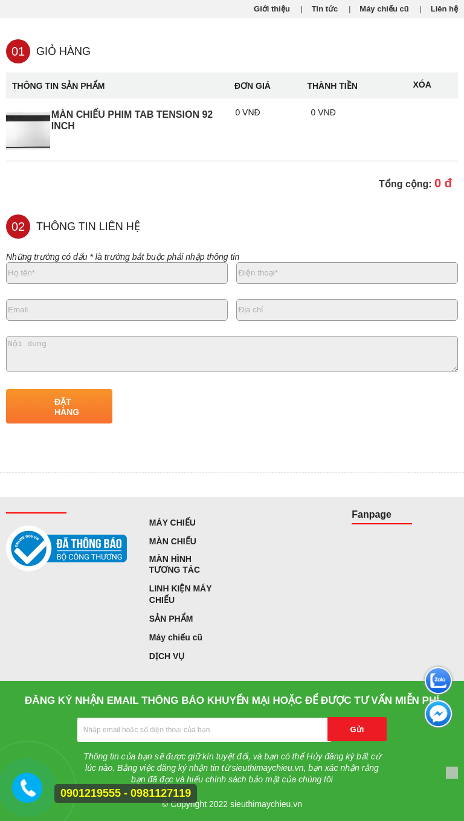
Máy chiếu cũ (383, 8)
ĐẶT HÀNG (66, 407)
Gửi (357, 729)
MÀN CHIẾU (172, 541)
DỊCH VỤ (167, 656)
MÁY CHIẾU (172, 522)
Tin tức (325, 8)
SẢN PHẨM (171, 618)
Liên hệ (444, 8)
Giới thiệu (272, 8)
